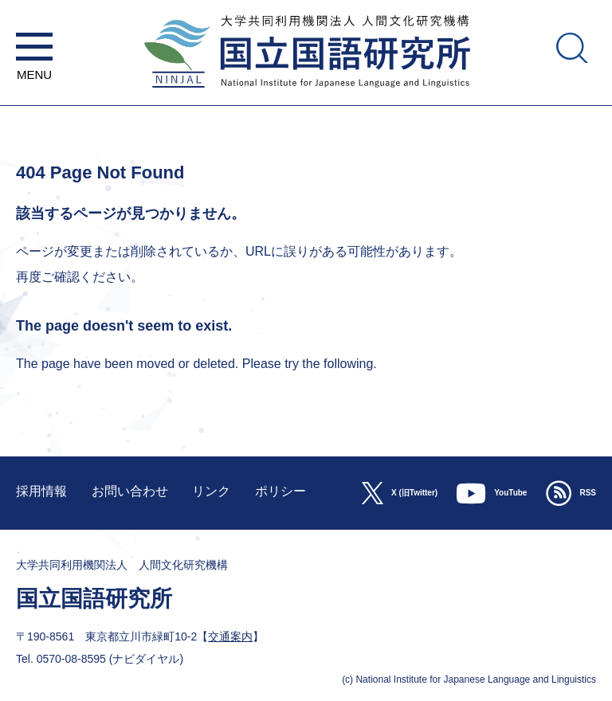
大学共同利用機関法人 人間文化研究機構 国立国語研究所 (305, 97)
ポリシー (280, 491)
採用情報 (41, 491)
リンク (211, 491)
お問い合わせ (130, 491)
